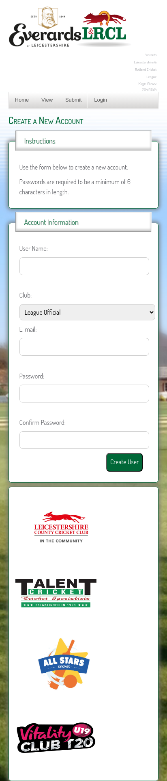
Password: (32, 376)
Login (100, 100)
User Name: (33, 248)
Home (22, 100)
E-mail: (28, 329)
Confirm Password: (42, 422)
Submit (73, 100)
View (47, 100)
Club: (25, 295)
